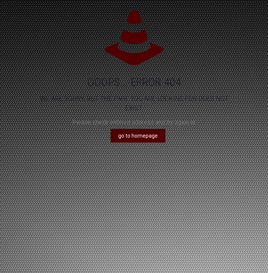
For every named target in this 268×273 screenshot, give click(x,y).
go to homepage (138, 136)
